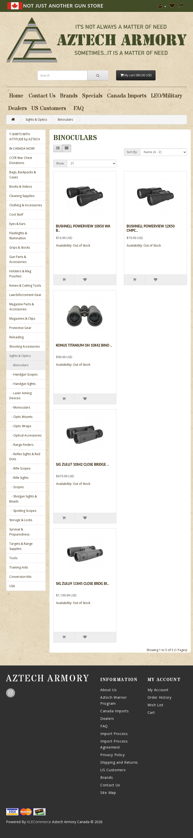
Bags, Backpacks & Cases (22, 174)
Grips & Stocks (19, 247)
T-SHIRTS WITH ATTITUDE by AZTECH (24, 136)
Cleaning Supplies (21, 196)
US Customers (113, 769)
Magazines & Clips (22, 318)
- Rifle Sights (18, 478)
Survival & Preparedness (19, 532)
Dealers (107, 718)
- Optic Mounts (20, 417)
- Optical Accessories (25, 435)
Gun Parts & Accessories (17, 259)
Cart (151, 712)
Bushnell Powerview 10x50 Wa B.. (83, 228)
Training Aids (18, 567)
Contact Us (110, 785)
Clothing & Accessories (25, 205)
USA (12, 586)
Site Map (108, 792)
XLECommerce (39, 821)
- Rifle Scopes (19, 468)
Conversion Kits (20, 577)
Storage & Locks (20, 520)
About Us (108, 689)
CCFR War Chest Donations (20, 160)
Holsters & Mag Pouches (20, 273)
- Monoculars (19, 407)
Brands (106, 777)
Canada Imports (114, 711)
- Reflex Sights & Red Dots (24, 456)
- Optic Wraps (20, 426)
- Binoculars (18, 365)
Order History (160, 697)
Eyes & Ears (17, 224)
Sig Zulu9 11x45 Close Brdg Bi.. (82, 583)
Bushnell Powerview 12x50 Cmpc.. (151, 228)
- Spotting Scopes (22, 511)
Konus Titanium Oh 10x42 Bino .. (84, 345)
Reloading (16, 337)
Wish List (156, 704)
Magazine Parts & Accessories (21, 306)
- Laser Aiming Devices (20, 395)
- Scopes (16, 487)
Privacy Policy (112, 754)
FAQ (104, 726)
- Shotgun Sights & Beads (23, 499)
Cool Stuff (16, 214)
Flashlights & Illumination (18, 235)
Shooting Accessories (24, 346)
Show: (60, 163)
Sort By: (132, 152)
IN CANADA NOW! (22, 148)
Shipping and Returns (119, 762)
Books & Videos (20, 186)
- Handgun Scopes (23, 374)
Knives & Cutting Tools (25, 285)
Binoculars (65, 119)
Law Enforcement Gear (25, 295)
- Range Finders (21, 445)
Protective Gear (20, 328)
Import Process (114, 733)
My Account (158, 689)
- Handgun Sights (22, 384)
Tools (13, 558)
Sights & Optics (36, 119)
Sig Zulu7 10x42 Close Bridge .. (82, 464)
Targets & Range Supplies (21, 546)
